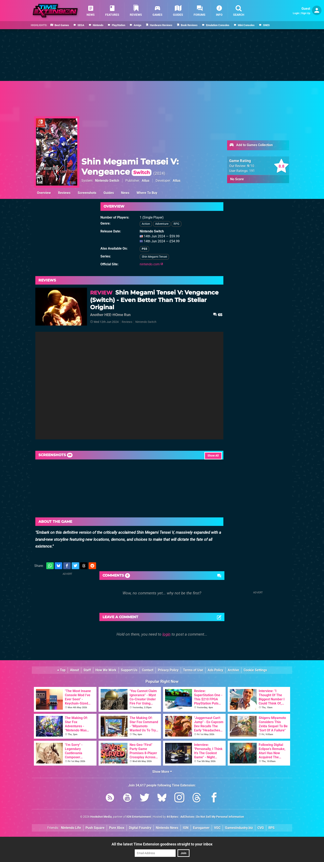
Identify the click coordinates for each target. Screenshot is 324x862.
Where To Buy (147, 193)
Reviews (64, 193)
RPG (176, 224)
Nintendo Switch (107, 181)
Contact (147, 670)
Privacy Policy (168, 670)
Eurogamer (201, 828)
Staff (87, 670)
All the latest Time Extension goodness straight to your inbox (162, 844)
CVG (260, 828)
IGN (185, 828)
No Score (237, 179)
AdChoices (187, 817)
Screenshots (87, 193)
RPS (271, 828)
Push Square (95, 828)
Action (146, 224)
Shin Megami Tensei (154, 256)
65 (217, 314)
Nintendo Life (71, 828)
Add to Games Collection (251, 145)
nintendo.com (151, 264)
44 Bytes (172, 817)
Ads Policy (215, 670)
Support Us (129, 670)
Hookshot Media (101, 817)
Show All (213, 455)
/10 (250, 166)
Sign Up (305, 13)
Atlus (145, 181)
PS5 (144, 249)
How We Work (105, 670)
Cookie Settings (255, 670)
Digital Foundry (140, 828)
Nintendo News (167, 828)
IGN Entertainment (138, 817)
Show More (162, 772)
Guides (109, 193)
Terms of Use (193, 670)
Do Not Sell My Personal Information (220, 817)
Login (296, 13)
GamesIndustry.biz (239, 828)
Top (61, 670)
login (166, 634)
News (125, 193)
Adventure (161, 224)
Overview (44, 193)
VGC (217, 828)
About (74, 670)
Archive (233, 670)
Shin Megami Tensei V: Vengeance (130, 166)
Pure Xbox (116, 828)
